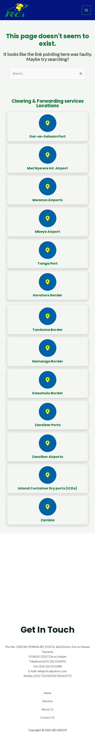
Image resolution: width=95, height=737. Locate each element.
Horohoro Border (47, 295)
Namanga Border (47, 361)
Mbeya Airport (47, 231)
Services (47, 701)
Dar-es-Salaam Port (48, 136)
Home (47, 693)
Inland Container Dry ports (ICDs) (47, 488)
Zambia (48, 520)
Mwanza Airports (47, 200)
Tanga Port (48, 263)
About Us (47, 709)
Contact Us (47, 717)
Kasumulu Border (47, 393)
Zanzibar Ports (48, 425)
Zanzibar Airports (47, 456)
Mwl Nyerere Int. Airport (47, 168)
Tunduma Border (47, 329)
